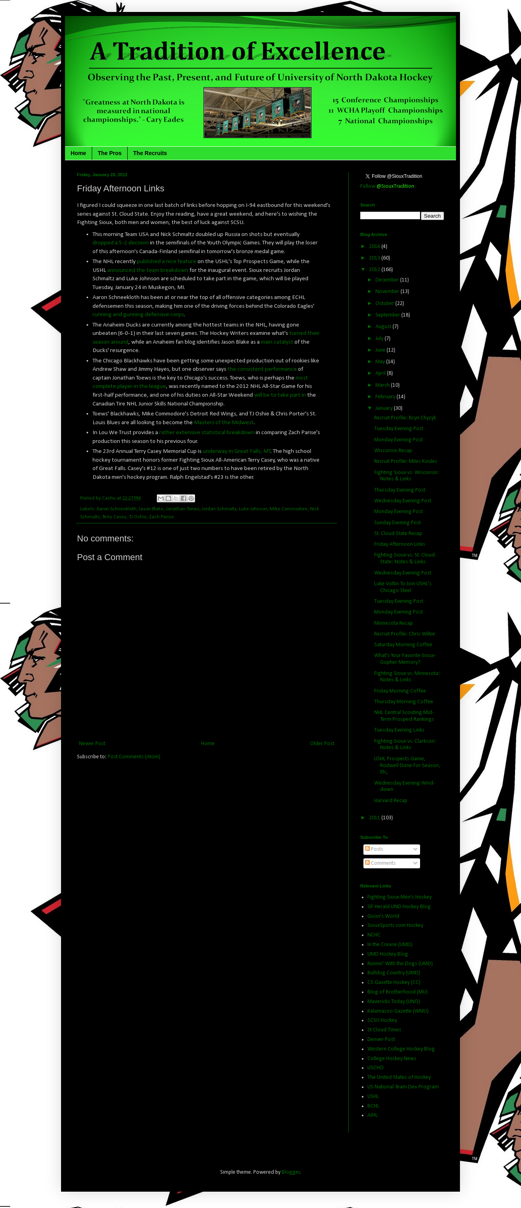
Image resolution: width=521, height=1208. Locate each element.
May (380, 362)
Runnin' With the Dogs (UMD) (400, 964)
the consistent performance (261, 369)
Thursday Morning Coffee (403, 702)
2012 (375, 270)
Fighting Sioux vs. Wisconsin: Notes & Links (406, 476)
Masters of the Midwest (224, 422)
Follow (387, 186)
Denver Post (381, 1040)
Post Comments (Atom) (134, 757)
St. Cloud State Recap (398, 534)
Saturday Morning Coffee (403, 645)
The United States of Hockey (399, 1077)
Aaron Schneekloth (116, 509)
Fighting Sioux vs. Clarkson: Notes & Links (405, 744)
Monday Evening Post (398, 440)
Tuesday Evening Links (399, 730)
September (388, 315)
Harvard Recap (390, 801)
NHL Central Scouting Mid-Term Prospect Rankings (404, 716)
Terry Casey (114, 517)
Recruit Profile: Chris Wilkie (404, 634)
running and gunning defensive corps (138, 314)
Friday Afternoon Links (399, 544)
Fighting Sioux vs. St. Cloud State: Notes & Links (404, 558)
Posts (374, 849)
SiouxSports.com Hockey (395, 926)
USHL (373, 1097)
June (381, 350)
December (387, 280)
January (384, 408)
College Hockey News (391, 1059)
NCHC (374, 935)
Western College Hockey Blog (401, 1049)
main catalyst (277, 342)
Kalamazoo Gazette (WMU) (397, 1011)
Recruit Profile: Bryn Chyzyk (405, 418)
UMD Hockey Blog (387, 954)
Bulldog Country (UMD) (393, 973)
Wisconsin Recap (393, 451)
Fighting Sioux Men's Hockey (399, 897)
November (388, 292)
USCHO (375, 1068)
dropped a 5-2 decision (121, 243)
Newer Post (92, 744)
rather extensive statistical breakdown (207, 432)
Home (78, 153)
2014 (375, 247)
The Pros (110, 153)
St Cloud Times (384, 1030)
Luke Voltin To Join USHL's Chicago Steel (403, 587)
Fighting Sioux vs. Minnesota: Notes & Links (407, 677)
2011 (375, 818)
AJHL (372, 1115)
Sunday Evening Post (397, 523)
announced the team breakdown (147, 270)
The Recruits (150, 153)
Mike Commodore (289, 509)
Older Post (322, 744)
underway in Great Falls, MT (237, 451)
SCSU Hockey (382, 1020)
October (385, 304)
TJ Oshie (138, 517)
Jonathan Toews (182, 509)
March (383, 385)
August (384, 327)
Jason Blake (151, 509)
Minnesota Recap (393, 623)
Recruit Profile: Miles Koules (405, 461)
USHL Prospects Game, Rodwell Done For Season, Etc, (407, 765)
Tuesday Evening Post (398, 429)
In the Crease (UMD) (389, 945)
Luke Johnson (253, 509)
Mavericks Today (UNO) (393, 1002)
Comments (380, 863)
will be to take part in (280, 395)
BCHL (373, 1106)
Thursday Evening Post (399, 490)
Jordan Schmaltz (219, 509)
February (386, 397)
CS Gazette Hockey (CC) (393, 983)
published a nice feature (166, 261)
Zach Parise (161, 517)
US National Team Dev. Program (403, 1087)
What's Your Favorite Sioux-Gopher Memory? (405, 659)
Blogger (291, 1172)
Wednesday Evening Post (402, 501)
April (381, 373)
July (380, 339)
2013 (375, 258)
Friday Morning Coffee (400, 691)
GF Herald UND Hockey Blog (399, 907)
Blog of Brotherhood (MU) (397, 992)
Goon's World (383, 916)
